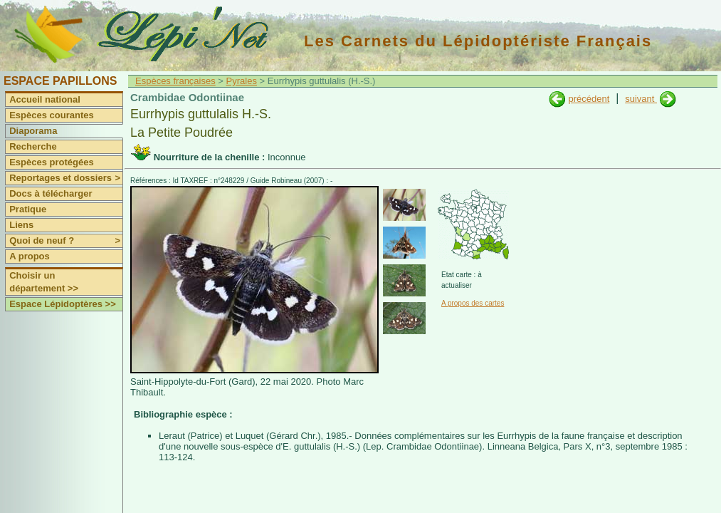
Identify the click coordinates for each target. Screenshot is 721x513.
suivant (641, 98)
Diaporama (33, 130)
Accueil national (44, 99)
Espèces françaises (175, 81)
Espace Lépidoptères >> (62, 304)
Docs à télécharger (50, 193)
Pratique (27, 209)
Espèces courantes (51, 115)
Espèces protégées (51, 162)
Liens (21, 224)
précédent (588, 98)
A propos (29, 256)
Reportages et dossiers (65, 178)
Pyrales (241, 81)
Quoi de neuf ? (65, 240)
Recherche (32, 146)
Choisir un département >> (43, 282)
